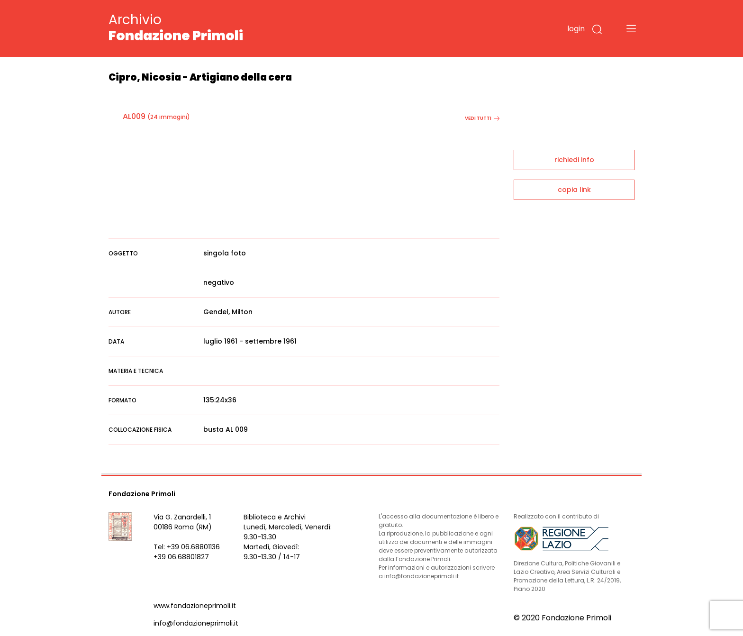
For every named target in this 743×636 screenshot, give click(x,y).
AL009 (134, 116)
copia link (574, 189)
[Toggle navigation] (631, 28)
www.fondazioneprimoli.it (195, 605)
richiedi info (574, 159)
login (576, 28)
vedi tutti (482, 118)
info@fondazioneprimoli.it (196, 623)
